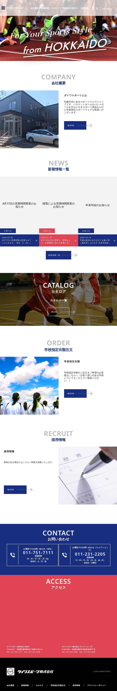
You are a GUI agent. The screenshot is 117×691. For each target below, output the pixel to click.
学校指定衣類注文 (70, 8)
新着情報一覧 (60, 255)
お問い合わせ (107, 9)
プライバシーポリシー (96, 682)
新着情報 (45, 8)
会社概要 (35, 8)
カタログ (55, 8)
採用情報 (84, 8)
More (79, 134)
